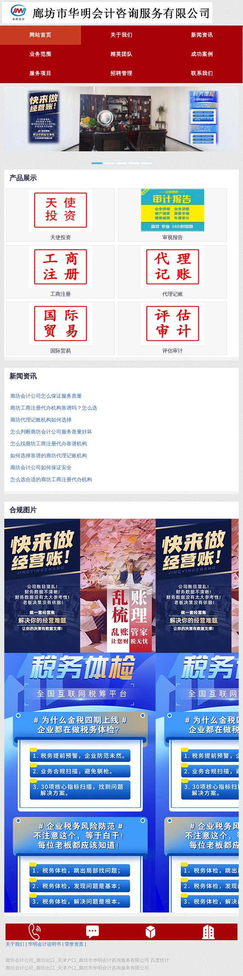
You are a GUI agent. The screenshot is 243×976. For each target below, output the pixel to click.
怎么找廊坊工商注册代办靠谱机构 (48, 444)
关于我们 (121, 35)
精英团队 (121, 54)
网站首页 (40, 35)
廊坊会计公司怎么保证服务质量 (46, 396)
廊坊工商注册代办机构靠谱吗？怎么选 (53, 408)
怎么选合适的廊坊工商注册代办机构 (51, 479)
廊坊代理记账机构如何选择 (41, 420)
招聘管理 (121, 73)
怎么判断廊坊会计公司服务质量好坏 (51, 432)
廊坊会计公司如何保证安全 (41, 468)
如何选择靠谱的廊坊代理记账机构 (48, 456)
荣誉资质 (74, 944)
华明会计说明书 (44, 944)
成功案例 (202, 54)
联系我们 (202, 73)
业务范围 (40, 54)
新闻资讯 (202, 35)
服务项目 (40, 73)
